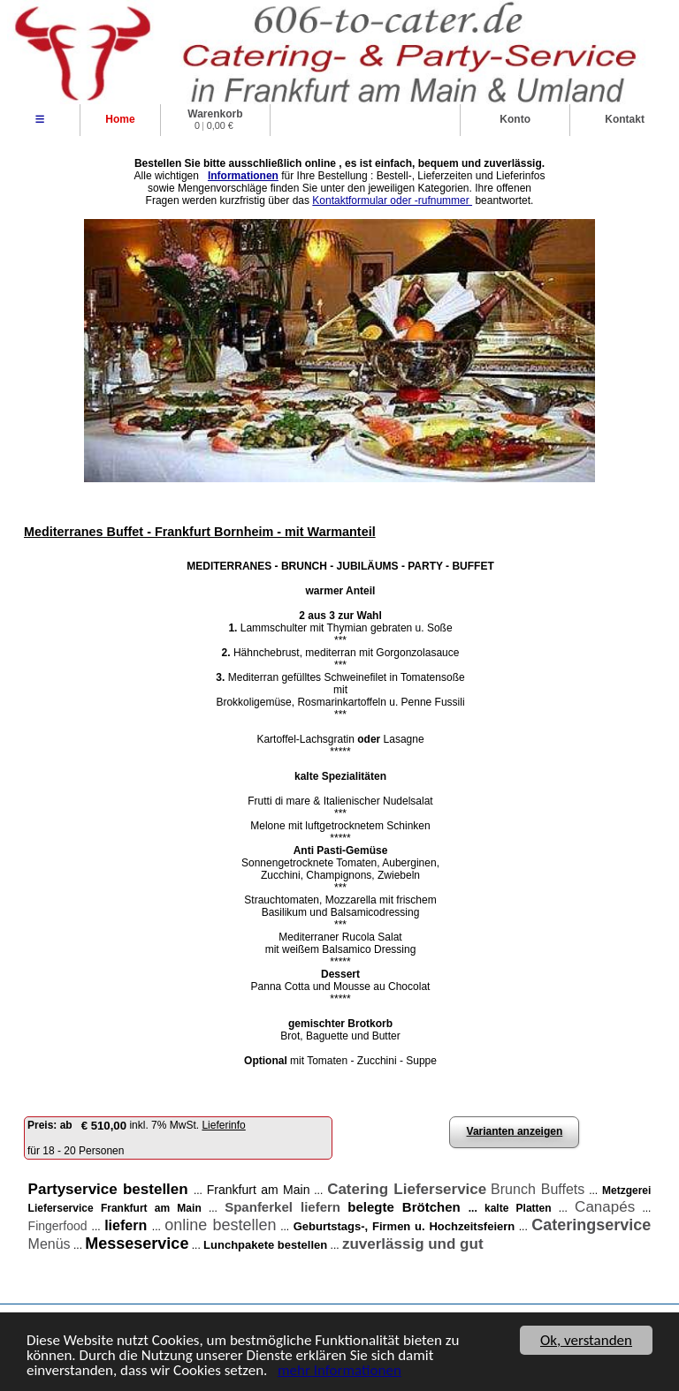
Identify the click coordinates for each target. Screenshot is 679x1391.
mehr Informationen (339, 1371)
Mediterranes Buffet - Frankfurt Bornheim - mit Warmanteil (200, 532)
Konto (515, 119)
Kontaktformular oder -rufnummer (392, 200)
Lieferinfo (223, 1125)
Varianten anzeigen (515, 1131)
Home (119, 119)
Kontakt (625, 119)
